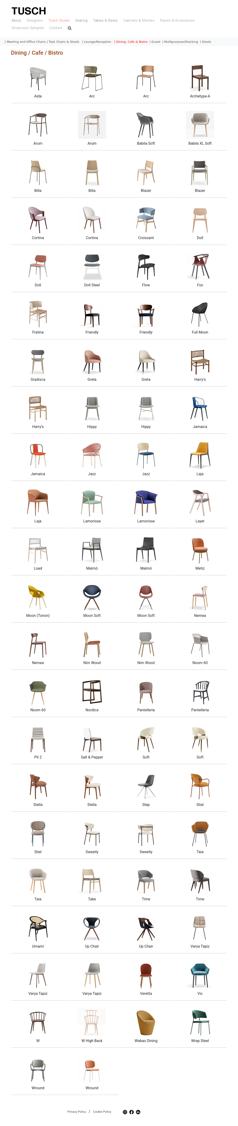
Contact (56, 28)
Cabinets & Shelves (139, 20)
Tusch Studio (59, 20)
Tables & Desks (105, 20)
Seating (81, 20)
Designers (35, 20)
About (16, 20)
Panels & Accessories (177, 20)
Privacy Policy (76, 1111)
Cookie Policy (102, 1111)
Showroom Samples (28, 28)
